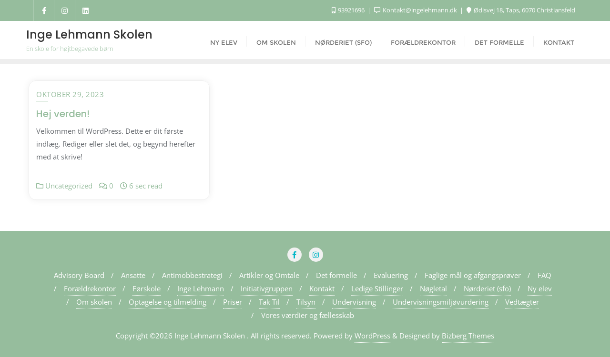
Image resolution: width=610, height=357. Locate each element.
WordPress (372, 335)
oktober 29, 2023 (70, 94)
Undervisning (354, 302)
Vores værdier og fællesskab (307, 315)
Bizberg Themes (468, 335)
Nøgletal (433, 288)
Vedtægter (522, 302)
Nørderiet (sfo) (487, 288)
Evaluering (391, 275)
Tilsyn (305, 302)
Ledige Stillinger (377, 288)
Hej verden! (63, 113)
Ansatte (133, 275)
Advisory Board (79, 275)
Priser (232, 302)
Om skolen (94, 302)
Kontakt (322, 288)
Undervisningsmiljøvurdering (440, 302)
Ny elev (540, 288)
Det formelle (336, 275)
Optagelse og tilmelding (167, 302)
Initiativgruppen (267, 288)
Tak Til (269, 302)
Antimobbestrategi (192, 275)
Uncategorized (64, 185)
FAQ (544, 275)
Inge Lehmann (200, 288)
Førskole (146, 288)
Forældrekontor (90, 288)
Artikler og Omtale (269, 275)
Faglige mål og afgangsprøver (473, 275)
